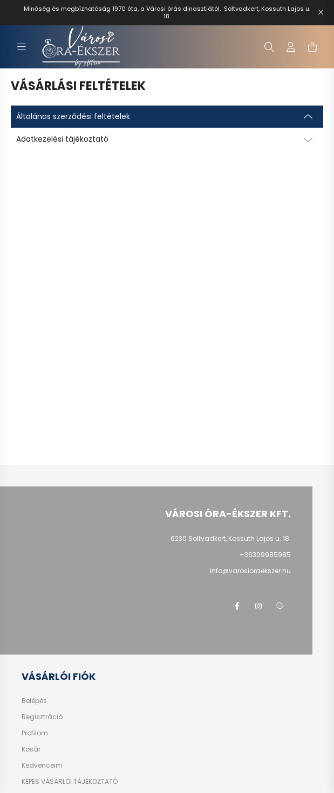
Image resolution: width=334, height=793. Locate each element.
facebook (237, 606)
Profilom (35, 733)
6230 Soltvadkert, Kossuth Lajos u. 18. (231, 538)
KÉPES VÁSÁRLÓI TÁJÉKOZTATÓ (70, 781)
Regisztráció (42, 717)
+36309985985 (265, 554)
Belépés (34, 701)
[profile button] (291, 47)
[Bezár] (320, 12)
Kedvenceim (42, 765)
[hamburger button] (21, 47)
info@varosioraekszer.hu (250, 570)
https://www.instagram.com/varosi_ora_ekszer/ (258, 606)
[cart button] (312, 47)
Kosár (31, 749)
